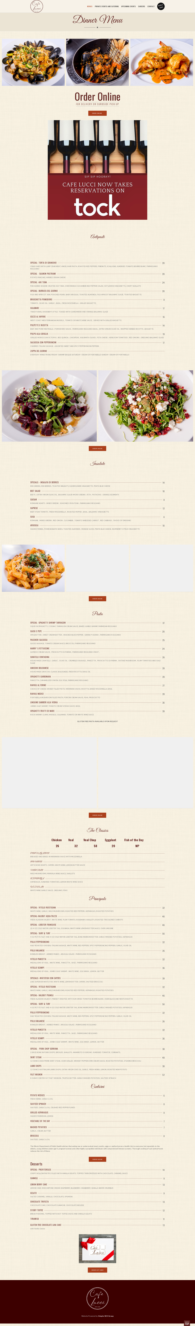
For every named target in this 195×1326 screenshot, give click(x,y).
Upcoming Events (128, 6)
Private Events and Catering (107, 6)
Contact (151, 6)
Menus (89, 6)
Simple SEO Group (106, 1318)
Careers (141, 6)
